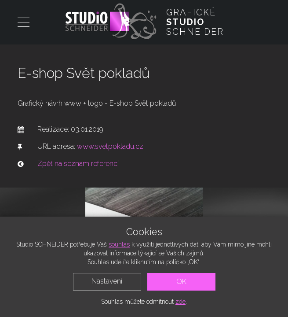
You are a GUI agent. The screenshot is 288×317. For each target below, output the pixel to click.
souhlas (119, 244)
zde (180, 301)
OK (181, 281)
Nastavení (106, 281)
